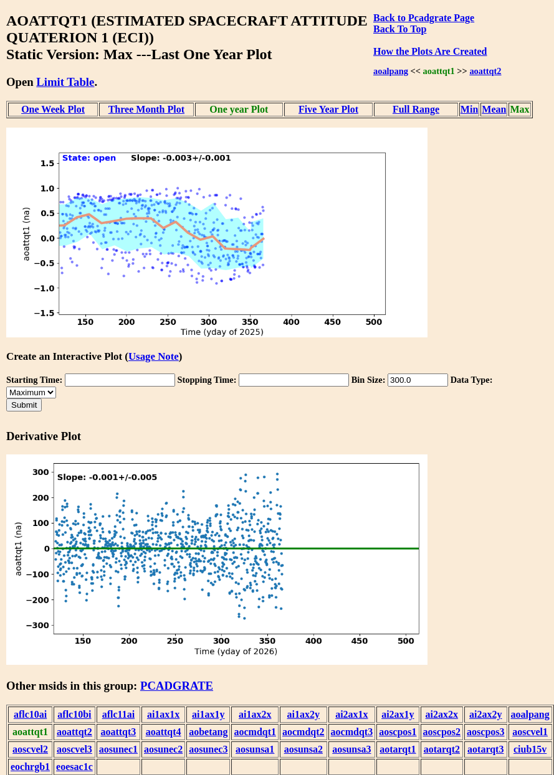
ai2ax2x (442, 714)
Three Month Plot (146, 109)
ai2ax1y (397, 714)
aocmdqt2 (303, 731)
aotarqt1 (398, 749)
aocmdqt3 (352, 731)
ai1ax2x (255, 714)
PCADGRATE (176, 685)
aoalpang (390, 71)
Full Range (416, 109)
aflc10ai (30, 714)
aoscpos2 (442, 731)
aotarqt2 (442, 749)
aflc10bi (74, 714)
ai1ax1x (163, 714)
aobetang (208, 731)
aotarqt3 (485, 749)
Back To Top (399, 29)
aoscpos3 (485, 731)
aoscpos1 (397, 731)
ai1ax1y (208, 714)
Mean (494, 109)
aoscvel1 (530, 731)
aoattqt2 (485, 71)
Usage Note (153, 356)
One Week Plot (53, 109)
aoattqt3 (118, 731)
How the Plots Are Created (430, 51)
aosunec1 (118, 749)
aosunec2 (163, 749)
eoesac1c (74, 766)
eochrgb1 (30, 766)
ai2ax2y (485, 714)
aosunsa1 (255, 749)
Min (469, 109)
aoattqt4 (163, 731)
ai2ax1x (351, 714)
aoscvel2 (30, 749)
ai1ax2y (303, 714)
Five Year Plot (328, 109)
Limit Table (65, 81)
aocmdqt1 (255, 731)
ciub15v (530, 749)
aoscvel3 (74, 749)
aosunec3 (208, 749)
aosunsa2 (303, 749)
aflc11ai (118, 714)
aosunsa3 (351, 749)
